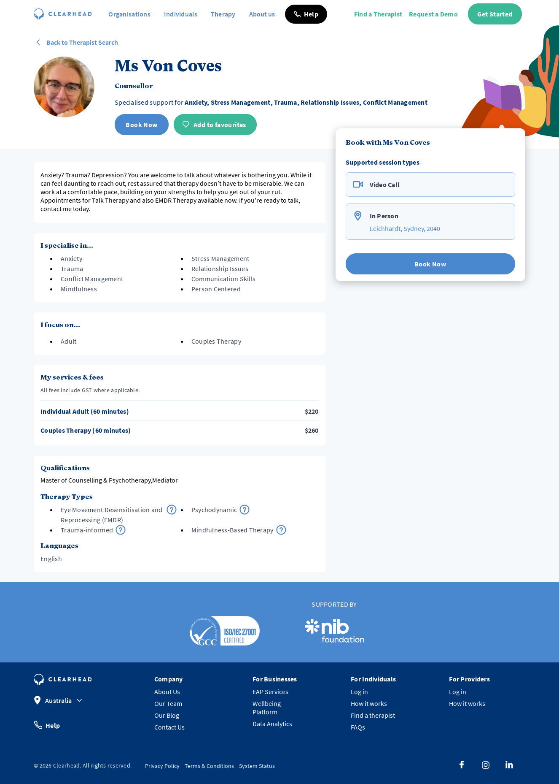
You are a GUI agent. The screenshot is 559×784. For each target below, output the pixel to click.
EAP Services (270, 691)
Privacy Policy (162, 766)
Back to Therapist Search (76, 42)
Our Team (168, 703)
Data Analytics (272, 723)
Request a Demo (433, 14)
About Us (167, 691)
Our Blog (166, 715)
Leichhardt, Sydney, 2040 (405, 228)
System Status (257, 766)
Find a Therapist (378, 14)
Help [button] (47, 724)
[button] (306, 14)
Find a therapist (373, 715)
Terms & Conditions (209, 766)
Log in (359, 691)
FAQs (358, 727)
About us (262, 14)
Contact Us (169, 727)
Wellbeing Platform (267, 707)
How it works (369, 703)
